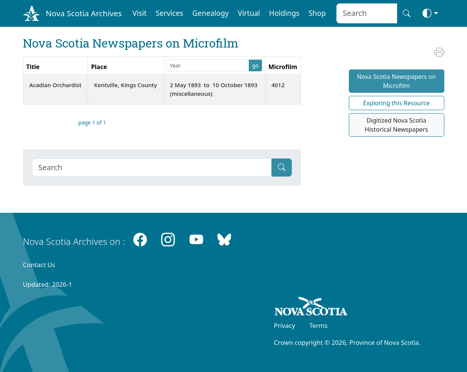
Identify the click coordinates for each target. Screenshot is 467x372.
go (255, 65)
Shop (317, 13)
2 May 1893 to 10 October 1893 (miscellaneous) (213, 89)
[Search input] (366, 13)
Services (169, 13)
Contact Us (39, 264)
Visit (140, 13)
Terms (318, 325)
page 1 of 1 (92, 122)
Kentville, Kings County (125, 85)
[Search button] (406, 13)
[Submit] (281, 167)
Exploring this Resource (396, 103)
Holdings (284, 13)
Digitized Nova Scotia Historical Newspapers (396, 125)
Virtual (249, 13)
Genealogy (211, 13)
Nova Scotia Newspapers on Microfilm (396, 81)
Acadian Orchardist (55, 85)
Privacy (284, 325)
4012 (278, 85)
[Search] (152, 167)
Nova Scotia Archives (84, 13)
